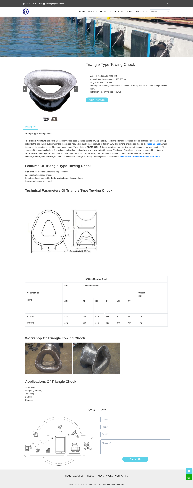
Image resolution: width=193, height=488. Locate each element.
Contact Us (135, 459)
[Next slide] (76, 89)
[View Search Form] (168, 4)
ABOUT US (92, 11)
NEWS (101, 476)
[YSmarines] (26, 11)
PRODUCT (91, 476)
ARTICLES (118, 11)
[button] (46, 119)
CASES (129, 11)
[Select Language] (160, 11)
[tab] (30, 127)
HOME (82, 11)
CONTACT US (141, 11)
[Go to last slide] (25, 89)
